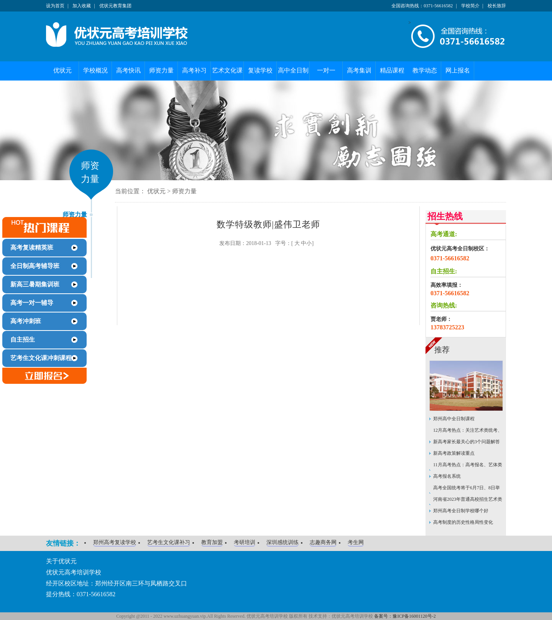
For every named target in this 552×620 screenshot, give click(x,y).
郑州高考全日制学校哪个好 (460, 510)
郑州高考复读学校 (114, 542)
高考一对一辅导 (31, 302)
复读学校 (260, 70)
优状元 (62, 70)
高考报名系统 (447, 476)
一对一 (326, 70)
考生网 (356, 542)
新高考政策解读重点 (454, 453)
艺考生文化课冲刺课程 (41, 358)
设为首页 (55, 5)
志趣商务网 (323, 542)
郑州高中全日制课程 (454, 418)
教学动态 (424, 70)
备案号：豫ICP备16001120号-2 (404, 616)
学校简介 (470, 5)
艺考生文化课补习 (168, 542)
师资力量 (161, 70)
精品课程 (392, 70)
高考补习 (194, 70)
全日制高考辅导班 (34, 266)
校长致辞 (497, 5)
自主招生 (22, 339)
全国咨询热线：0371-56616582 (422, 5)
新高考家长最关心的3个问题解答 (466, 441)
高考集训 (359, 70)
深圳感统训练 (282, 542)
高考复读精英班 (31, 247)
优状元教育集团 (115, 5)
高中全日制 (293, 70)
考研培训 (244, 542)
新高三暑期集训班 (34, 284)
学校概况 (95, 70)
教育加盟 (212, 542)
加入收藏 (81, 5)
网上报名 (457, 70)
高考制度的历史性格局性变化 (463, 522)
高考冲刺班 (25, 321)
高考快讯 (128, 70)
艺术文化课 (227, 70)
